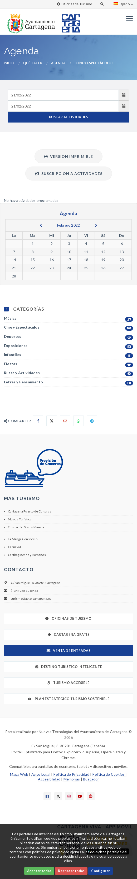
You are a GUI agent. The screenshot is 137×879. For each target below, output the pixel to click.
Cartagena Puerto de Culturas (29, 511)
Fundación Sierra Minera (26, 527)
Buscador (91, 779)
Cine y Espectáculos (68, 327)
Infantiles (68, 354)
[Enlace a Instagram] (69, 796)
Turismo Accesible (68, 683)
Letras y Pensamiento (68, 382)
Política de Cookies (108, 774)
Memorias (71, 779)
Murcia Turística (19, 519)
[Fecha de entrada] (63, 95)
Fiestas (68, 364)
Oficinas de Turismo (76, 4)
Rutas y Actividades (68, 372)
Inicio (9, 63)
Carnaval (14, 547)
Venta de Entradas (68, 651)
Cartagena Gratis (69, 635)
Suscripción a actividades (68, 173)
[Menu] (128, 18)
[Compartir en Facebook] (38, 421)
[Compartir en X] (51, 421)
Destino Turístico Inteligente (68, 667)
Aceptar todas (39, 871)
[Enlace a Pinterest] (91, 796)
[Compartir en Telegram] (92, 421)
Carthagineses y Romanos (27, 555)
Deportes (68, 336)
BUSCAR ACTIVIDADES (68, 117)
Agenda (58, 63)
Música (68, 318)
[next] (96, 225)
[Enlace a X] (58, 796)
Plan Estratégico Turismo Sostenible (69, 699)
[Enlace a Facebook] (47, 796)
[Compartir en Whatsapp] (78, 421)
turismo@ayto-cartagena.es (31, 598)
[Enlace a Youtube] (80, 796)
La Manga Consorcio (22, 539)
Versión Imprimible (68, 156)
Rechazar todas (71, 871)
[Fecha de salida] (63, 106)
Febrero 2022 (68, 225)
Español (123, 4)
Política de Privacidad (71, 774)
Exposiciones (68, 345)
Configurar (100, 871)
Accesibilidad (49, 779)
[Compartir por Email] (65, 421)
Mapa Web (19, 774)
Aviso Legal (40, 774)
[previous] (41, 225)
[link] (30, 21)
